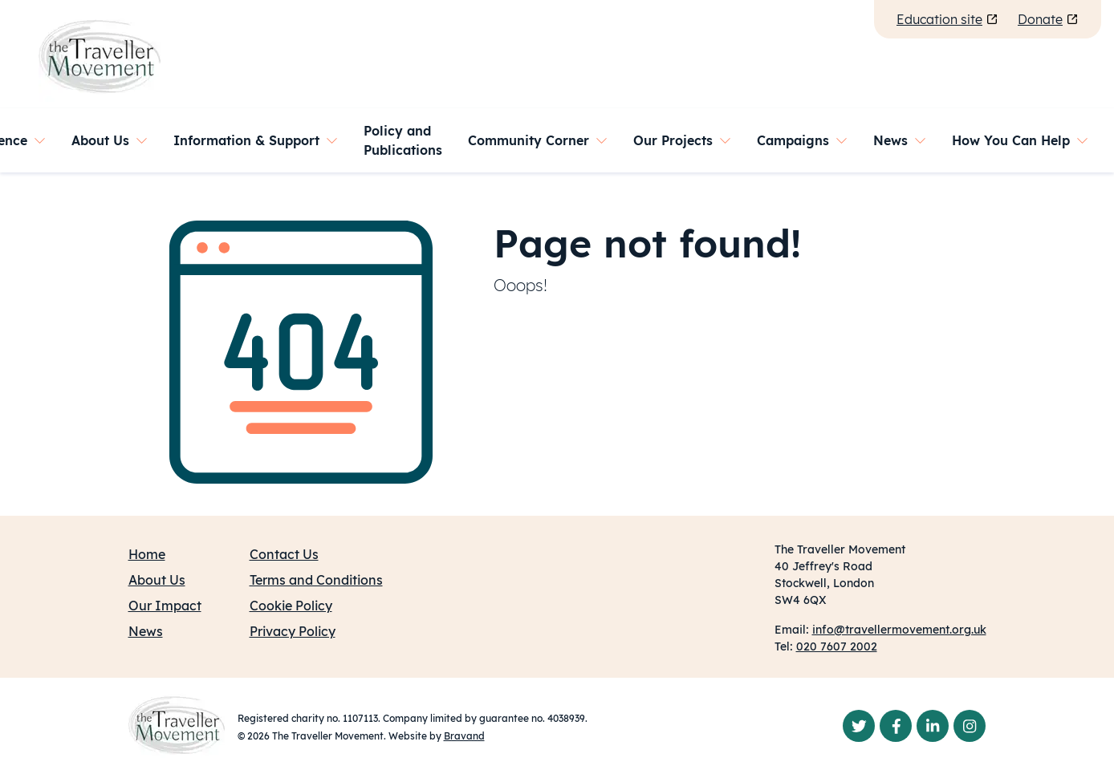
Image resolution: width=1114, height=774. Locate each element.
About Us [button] (100, 140)
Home (146, 554)
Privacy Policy (292, 631)
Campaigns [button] (793, 140)
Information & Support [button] (246, 140)
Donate (1048, 19)
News (145, 631)
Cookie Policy (291, 606)
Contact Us (284, 554)
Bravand (464, 736)
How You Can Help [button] (1011, 140)
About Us (156, 580)
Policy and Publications (403, 140)
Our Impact (164, 606)
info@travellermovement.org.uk (899, 629)
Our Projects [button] (673, 140)
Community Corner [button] (528, 140)
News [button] (890, 140)
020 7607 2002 (836, 646)
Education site (947, 19)
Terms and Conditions (316, 580)
